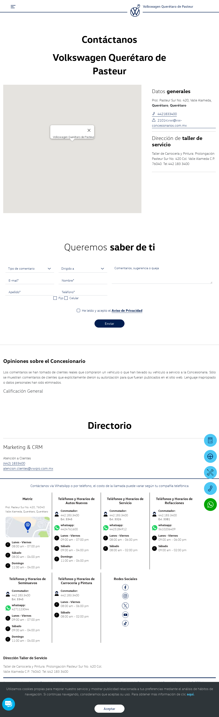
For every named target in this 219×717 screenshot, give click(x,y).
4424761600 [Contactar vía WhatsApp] (76, 527)
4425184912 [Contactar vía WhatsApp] (125, 527)
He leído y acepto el (112, 310)
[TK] (125, 624)
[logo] (135, 15)
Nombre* (68, 280)
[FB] (125, 588)
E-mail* (14, 280)
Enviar (109, 323)
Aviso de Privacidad (127, 310)
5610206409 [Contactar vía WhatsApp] (174, 527)
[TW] (125, 605)
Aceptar (109, 709)
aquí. (190, 694)
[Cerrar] (89, 130)
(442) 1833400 (14, 463)
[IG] (125, 596)
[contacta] (27, 526)
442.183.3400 (70, 595)
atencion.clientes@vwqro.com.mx (28, 468)
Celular (74, 298)
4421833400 (164, 114)
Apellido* (15, 292)
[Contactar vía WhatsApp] (210, 504)
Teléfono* (68, 292)
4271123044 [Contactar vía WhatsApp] (27, 607)
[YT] (125, 615)
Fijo (60, 298)
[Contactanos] (138, 6)
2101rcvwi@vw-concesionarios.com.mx (169, 123)
